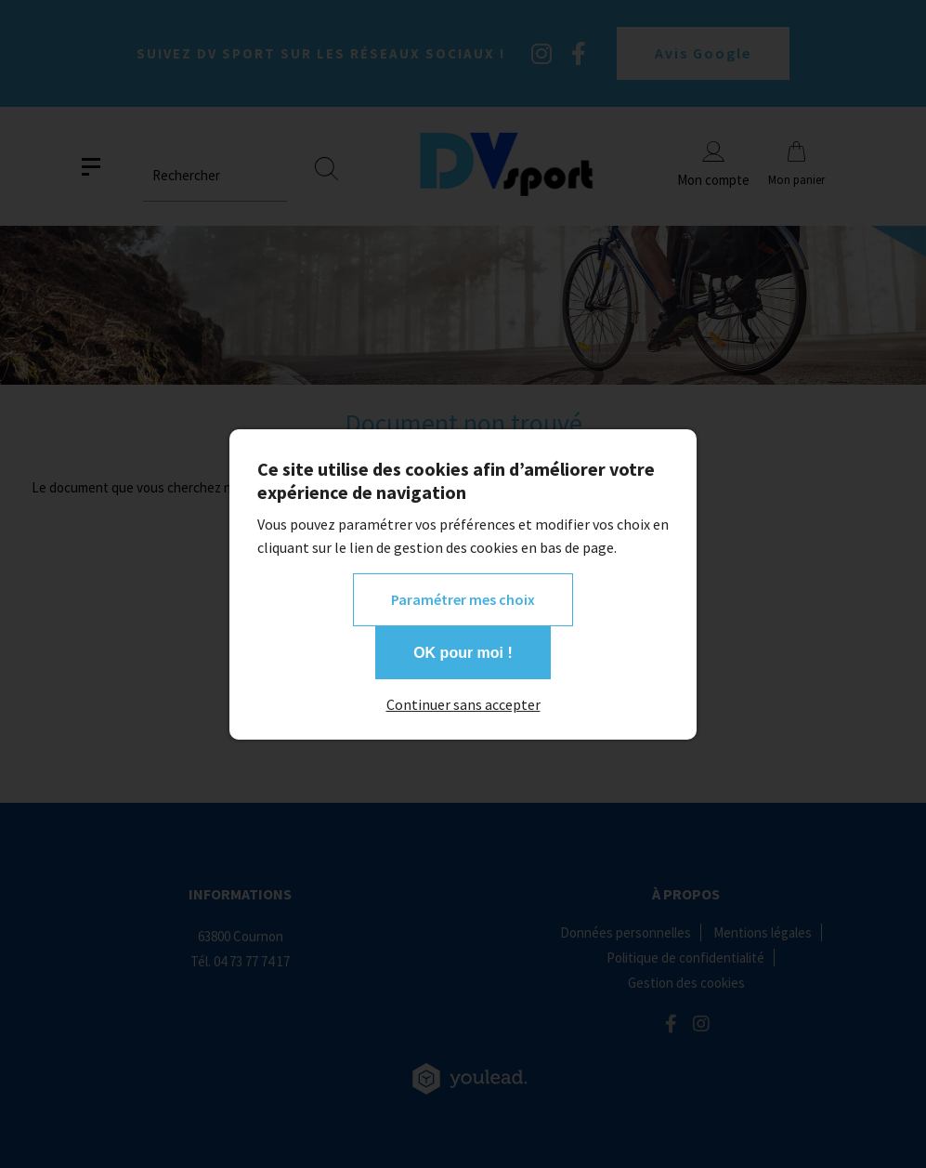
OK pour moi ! (463, 653)
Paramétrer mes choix (463, 599)
